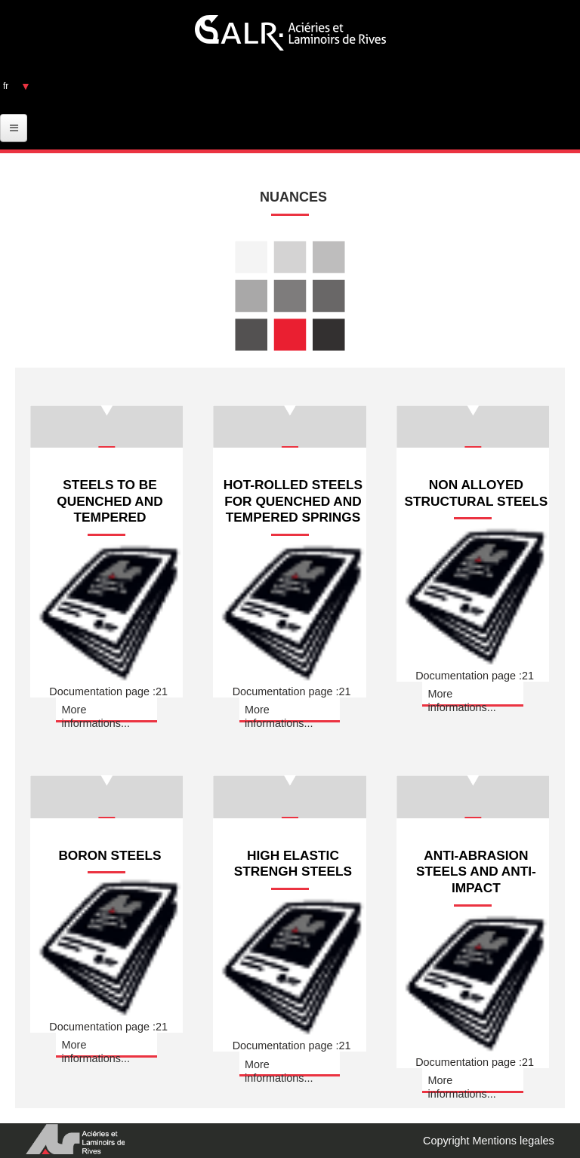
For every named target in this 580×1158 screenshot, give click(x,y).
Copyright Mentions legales (488, 1141)
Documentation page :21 (108, 687)
